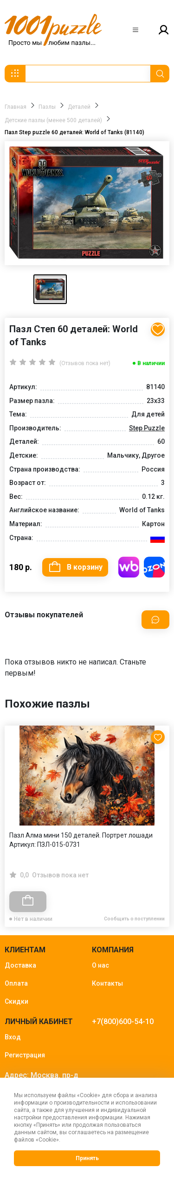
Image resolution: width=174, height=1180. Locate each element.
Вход (13, 1037)
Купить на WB (128, 567)
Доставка (20, 965)
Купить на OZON (154, 567)
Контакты (107, 983)
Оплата (16, 983)
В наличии (151, 363)
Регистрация (25, 1055)
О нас (100, 965)
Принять (87, 1158)
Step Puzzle (147, 428)
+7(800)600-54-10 (123, 1021)
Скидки (16, 1001)
